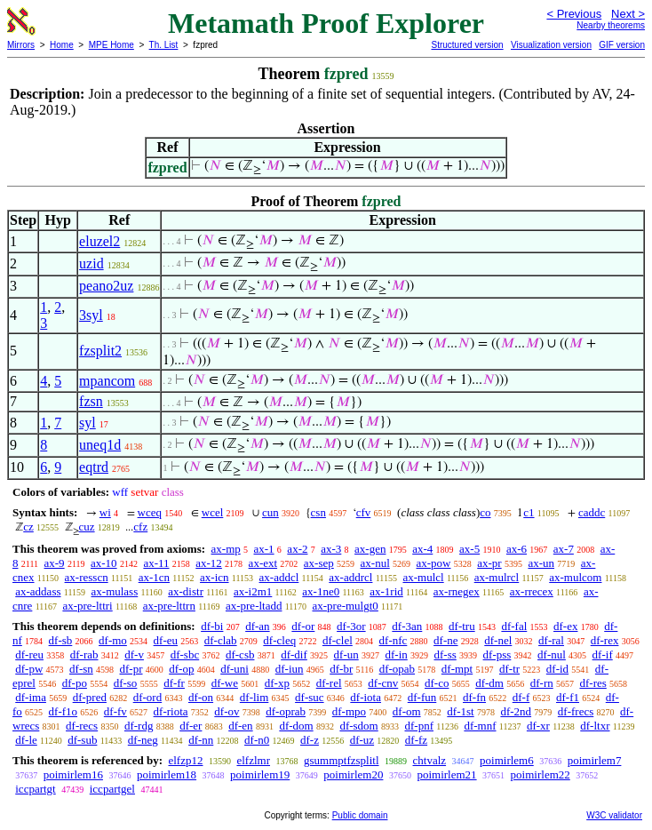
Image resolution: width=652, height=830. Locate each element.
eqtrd (93, 467)
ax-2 (297, 548)
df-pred (90, 697)
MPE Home (111, 45)
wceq (150, 512)
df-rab (84, 654)
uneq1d (100, 444)
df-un (346, 654)
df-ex (565, 626)
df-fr (174, 683)
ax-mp (226, 548)
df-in (396, 654)
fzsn (91, 401)
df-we (224, 683)
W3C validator (614, 815)
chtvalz (430, 760)
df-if (602, 654)
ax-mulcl (422, 577)
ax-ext (263, 563)
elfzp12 (185, 760)
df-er (190, 725)
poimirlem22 (540, 774)
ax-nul (375, 563)
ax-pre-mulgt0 (345, 605)
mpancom (107, 380)
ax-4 (422, 548)
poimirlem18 (166, 774)
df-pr (131, 668)
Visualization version (551, 45)
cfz (140, 526)
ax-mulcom (575, 577)
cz (28, 526)
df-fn (474, 697)
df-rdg (139, 725)
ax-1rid (386, 591)
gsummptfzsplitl (341, 760)
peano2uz (106, 285)
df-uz (362, 739)
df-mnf (480, 725)
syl (87, 422)
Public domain (360, 815)
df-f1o (63, 711)
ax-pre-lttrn (169, 605)
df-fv (115, 711)
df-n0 (256, 739)
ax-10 (104, 563)
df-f (521, 697)
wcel (213, 512)
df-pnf (419, 725)
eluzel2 (99, 241)
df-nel (498, 640)
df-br (341, 668)
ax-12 (208, 563)
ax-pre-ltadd (254, 605)
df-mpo (349, 711)
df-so (126, 683)
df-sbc (185, 654)
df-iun (289, 668)
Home (62, 45)
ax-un (541, 563)
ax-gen (370, 548)
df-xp (277, 683)
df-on (200, 697)
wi (105, 512)
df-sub (82, 739)
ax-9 (54, 563)
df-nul (551, 654)
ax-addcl (279, 577)
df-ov (226, 711)
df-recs (82, 725)
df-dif (294, 654)
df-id (557, 668)
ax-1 (264, 548)
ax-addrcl (350, 577)
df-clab (220, 640)
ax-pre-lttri (87, 605)
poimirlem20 (353, 774)
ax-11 (156, 563)
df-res (592, 683)
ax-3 (331, 548)
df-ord (148, 697)
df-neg (143, 739)
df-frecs (575, 711)
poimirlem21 (446, 774)
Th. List (164, 45)
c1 (528, 512)
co (485, 512)
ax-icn (214, 577)
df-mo (113, 640)
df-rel (329, 683)
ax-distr (185, 591)
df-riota (171, 711)
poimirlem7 (595, 760)
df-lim (254, 697)
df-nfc (393, 640)
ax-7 (563, 548)
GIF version (622, 45)
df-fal (514, 626)
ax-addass (37, 591)
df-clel (337, 640)
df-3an (407, 626)
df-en (240, 725)
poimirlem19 (260, 774)
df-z (309, 739)
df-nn (200, 739)
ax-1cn (154, 577)
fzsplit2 (100, 350)
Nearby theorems (610, 25)
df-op (181, 668)
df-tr (509, 668)
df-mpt (457, 668)
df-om (407, 711)
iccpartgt (35, 788)
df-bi (212, 626)
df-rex (605, 640)
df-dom (296, 725)
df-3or (351, 626)
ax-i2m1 (253, 591)
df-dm (489, 683)
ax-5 (469, 548)
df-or (302, 626)
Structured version (467, 45)
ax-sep (319, 563)
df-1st (460, 711)
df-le (26, 739)
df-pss (497, 654)
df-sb (61, 640)
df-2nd (515, 711)
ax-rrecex (531, 591)
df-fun (422, 697)
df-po (74, 683)
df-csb (240, 654)
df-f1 (567, 697)
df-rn (541, 683)
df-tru (462, 626)
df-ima (30, 697)
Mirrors (21, 45)
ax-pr (489, 563)
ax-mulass (115, 591)
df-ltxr (594, 725)
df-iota (365, 697)
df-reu (29, 654)
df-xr (538, 725)
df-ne (445, 640)
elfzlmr (253, 760)
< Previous (573, 13)
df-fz (416, 739)
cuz (87, 526)
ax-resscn (86, 577)
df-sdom (358, 725)
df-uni (234, 668)
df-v (134, 654)
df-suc (309, 697)
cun (270, 512)
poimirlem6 (507, 760)
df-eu (166, 640)
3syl (91, 315)
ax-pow (434, 563)
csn (318, 512)
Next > (628, 13)
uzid (91, 263)
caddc (591, 512)
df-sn (81, 668)
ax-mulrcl (497, 577)
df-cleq (279, 640)
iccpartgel (112, 788)
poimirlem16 (73, 774)
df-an (257, 626)
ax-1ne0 (320, 591)
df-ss (445, 654)
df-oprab (286, 711)
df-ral (551, 640)
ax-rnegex (456, 591)
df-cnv (383, 683)
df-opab (397, 668)
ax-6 (516, 548)
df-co (437, 683)
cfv (363, 512)
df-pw (29, 668)
